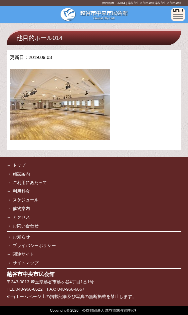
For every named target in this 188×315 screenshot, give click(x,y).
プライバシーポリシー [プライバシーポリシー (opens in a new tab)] (34, 245)
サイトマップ (26, 262)
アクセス (21, 217)
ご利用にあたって (30, 182)
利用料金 (21, 191)
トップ (19, 165)
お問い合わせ (26, 225)
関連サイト (23, 254)
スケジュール (26, 199)
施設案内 (21, 173)
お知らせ (21, 236)
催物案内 (21, 208)
